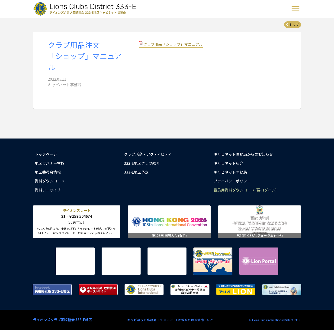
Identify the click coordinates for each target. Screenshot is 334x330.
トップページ (46, 154)
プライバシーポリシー (232, 181)
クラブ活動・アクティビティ (148, 154)
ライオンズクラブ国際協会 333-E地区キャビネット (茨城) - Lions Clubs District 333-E (86, 9)
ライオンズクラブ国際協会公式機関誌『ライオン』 (235, 289)
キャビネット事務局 (230, 172)
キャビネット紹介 (228, 163)
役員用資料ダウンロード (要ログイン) (245, 190)
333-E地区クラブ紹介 (142, 163)
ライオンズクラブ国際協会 (144, 289)
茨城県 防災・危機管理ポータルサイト (98, 289)
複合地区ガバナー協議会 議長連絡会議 (189, 289)
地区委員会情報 (48, 172)
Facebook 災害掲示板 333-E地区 (52, 289)
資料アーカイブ (48, 190)
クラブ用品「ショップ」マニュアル (173, 44)
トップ (294, 24)
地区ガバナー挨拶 (49, 163)
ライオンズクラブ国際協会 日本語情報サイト (281, 289)
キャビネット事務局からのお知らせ (243, 154)
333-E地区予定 (136, 172)
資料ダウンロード (49, 181)
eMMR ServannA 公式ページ (212, 261)
